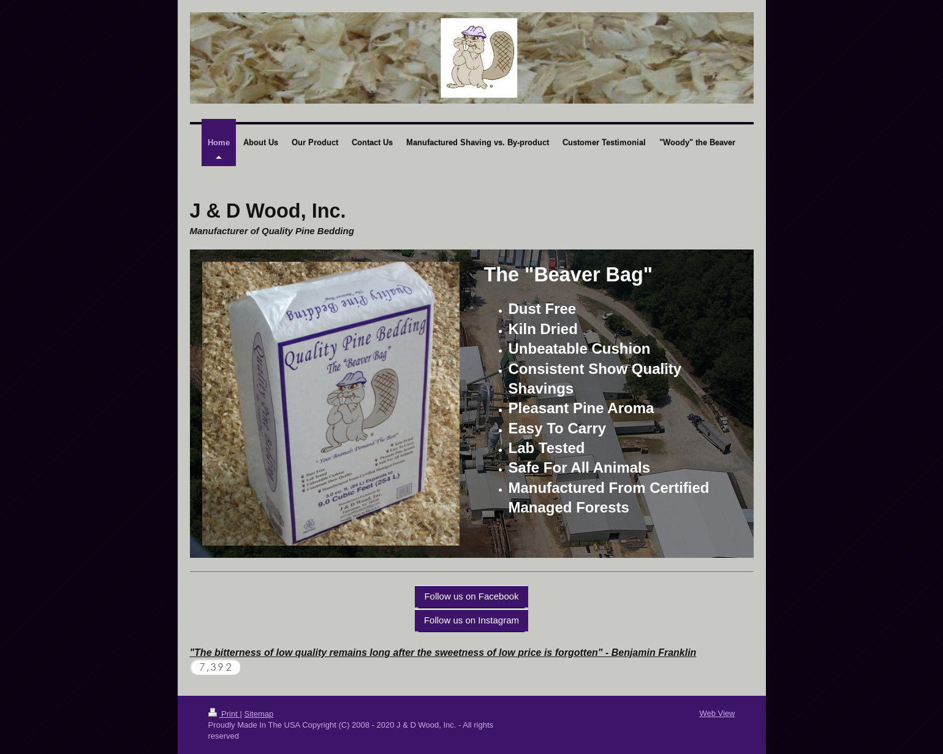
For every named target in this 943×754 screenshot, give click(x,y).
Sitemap (258, 713)
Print (224, 713)
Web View (717, 713)
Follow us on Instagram (471, 620)
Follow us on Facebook (471, 596)
